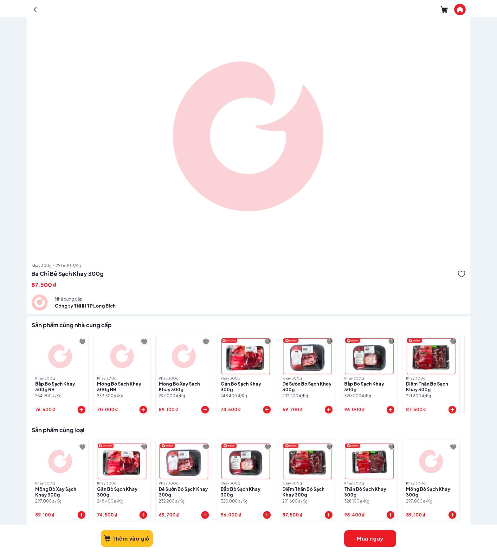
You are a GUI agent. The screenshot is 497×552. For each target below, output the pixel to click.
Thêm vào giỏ (126, 538)
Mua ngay (370, 538)
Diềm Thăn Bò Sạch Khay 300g (427, 386)
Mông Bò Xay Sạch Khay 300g (179, 386)
